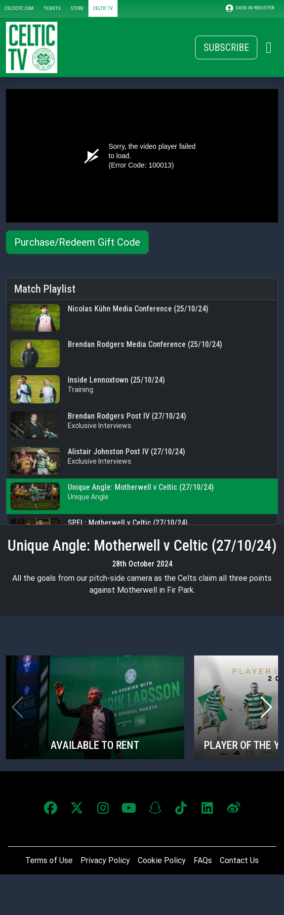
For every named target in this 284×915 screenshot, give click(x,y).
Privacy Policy (105, 860)
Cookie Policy (162, 860)
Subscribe (226, 47)
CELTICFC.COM (19, 8)
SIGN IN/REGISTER (250, 8)
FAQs (203, 860)
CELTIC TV (103, 8)
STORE (77, 8)
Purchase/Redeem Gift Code (77, 242)
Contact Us (239, 860)
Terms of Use (49, 860)
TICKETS (52, 8)
